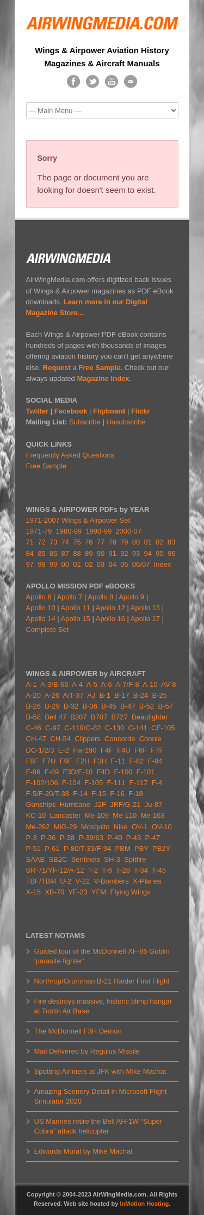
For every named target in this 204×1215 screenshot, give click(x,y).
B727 (119, 717)
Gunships (41, 804)
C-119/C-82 (82, 728)
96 (171, 553)
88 (77, 553)
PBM (123, 848)
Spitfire (135, 859)
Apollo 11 (75, 608)
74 (65, 542)
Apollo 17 (145, 619)
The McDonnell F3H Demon (78, 1031)
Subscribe (85, 422)
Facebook (71, 411)
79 (124, 542)
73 (53, 542)
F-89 (51, 772)
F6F (140, 750)
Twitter (37, 411)
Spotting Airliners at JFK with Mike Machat (100, 1071)
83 (171, 542)
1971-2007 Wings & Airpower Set (78, 520)
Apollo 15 (75, 619)
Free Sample (46, 466)
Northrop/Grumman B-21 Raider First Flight (102, 981)
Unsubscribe (125, 422)
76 (88, 542)
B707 (99, 717)
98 (41, 564)
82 (159, 542)
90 (100, 553)
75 (77, 542)
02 (88, 564)
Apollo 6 (39, 597)
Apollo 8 (100, 597)
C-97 (52, 728)
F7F (157, 750)
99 (53, 564)
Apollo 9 (131, 597)
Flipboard (109, 411)
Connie (150, 739)
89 (88, 553)
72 (41, 542)
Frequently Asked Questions (70, 455)
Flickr (140, 411)
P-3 (31, 838)
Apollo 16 (110, 619)
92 (124, 553)
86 (53, 553)
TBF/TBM (41, 881)
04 (112, 564)
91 (112, 553)
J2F (100, 804)
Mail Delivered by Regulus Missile (87, 1051)
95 (159, 553)
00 (65, 564)
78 (112, 542)
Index (162, 564)
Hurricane (75, 804)
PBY (141, 848)
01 (77, 564)
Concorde (119, 739)
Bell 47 (55, 717)
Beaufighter (151, 717)
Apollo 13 (145, 608)
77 (100, 542)
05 (124, 564)
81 (148, 542)
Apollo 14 (40, 619)
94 (148, 553)
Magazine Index (103, 378)
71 (30, 542)
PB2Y (161, 848)
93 (136, 553)
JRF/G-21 (125, 804)
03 (100, 564)
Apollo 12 (110, 608)
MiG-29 (65, 827)
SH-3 (112, 859)
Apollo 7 (69, 597)
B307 (78, 717)
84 (30, 553)
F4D (103, 772)
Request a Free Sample (82, 368)
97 (30, 564)
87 (65, 553)
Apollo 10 (40, 608)
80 (136, 542)
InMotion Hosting (144, 1203)
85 (41, 553)
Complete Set (47, 629)
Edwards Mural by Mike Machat (83, 1151)
